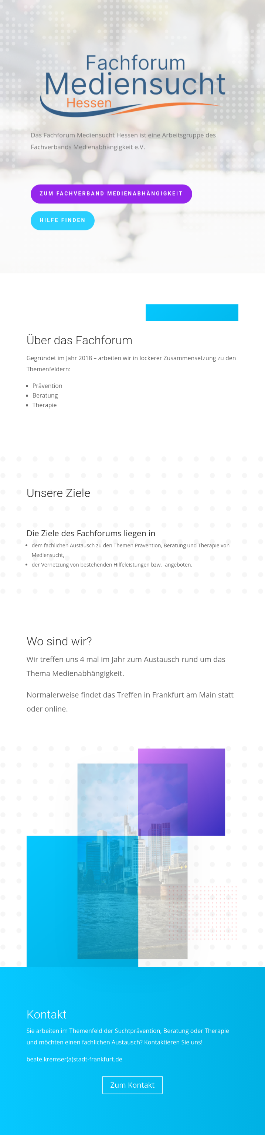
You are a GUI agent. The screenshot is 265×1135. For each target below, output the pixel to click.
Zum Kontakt (133, 1085)
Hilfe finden (63, 219)
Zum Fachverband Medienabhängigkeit (111, 192)
